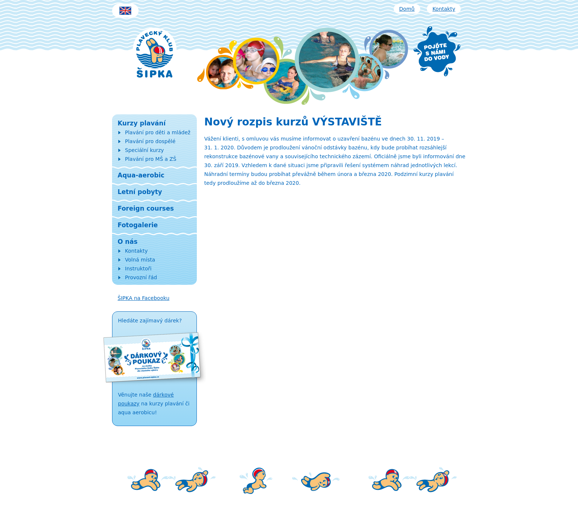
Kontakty (443, 9)
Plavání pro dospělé (150, 141)
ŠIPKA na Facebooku (144, 298)
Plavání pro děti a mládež (158, 132)
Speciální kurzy (144, 150)
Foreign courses (146, 208)
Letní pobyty (140, 192)
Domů (407, 9)
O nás (127, 241)
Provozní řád (141, 277)
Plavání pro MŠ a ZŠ (150, 159)
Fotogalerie (138, 225)
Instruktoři (138, 268)
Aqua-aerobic (141, 175)
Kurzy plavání (142, 123)
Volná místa (140, 260)
